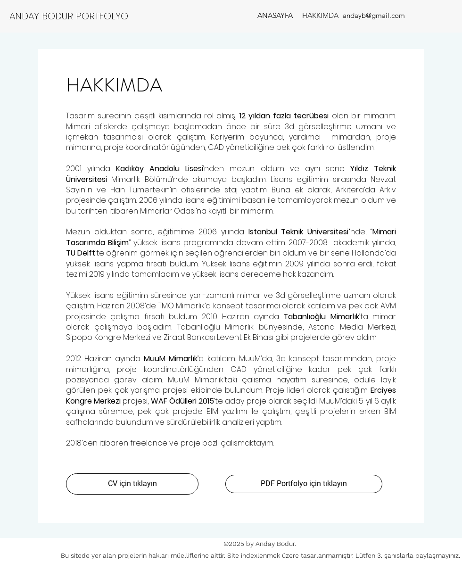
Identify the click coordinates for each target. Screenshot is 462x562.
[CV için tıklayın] (132, 484)
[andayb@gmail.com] (374, 15)
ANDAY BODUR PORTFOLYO (68, 16)
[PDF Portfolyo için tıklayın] (303, 484)
